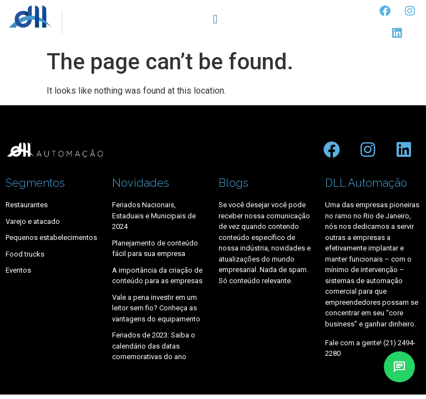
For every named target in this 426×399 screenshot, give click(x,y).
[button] (215, 20)
